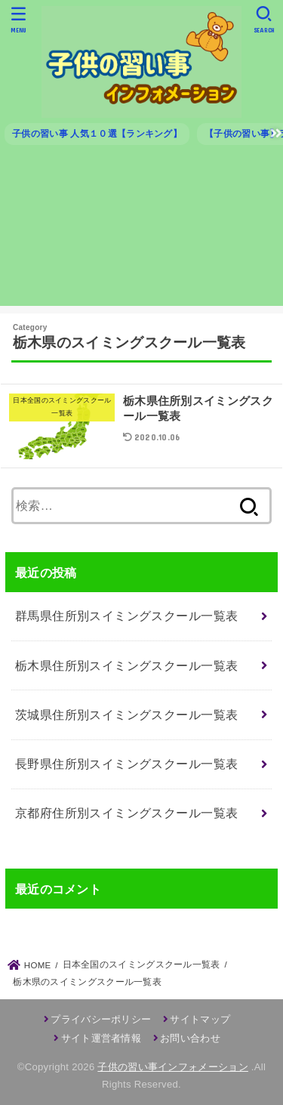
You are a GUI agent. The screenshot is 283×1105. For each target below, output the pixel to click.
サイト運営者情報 (101, 1038)
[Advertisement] (141, 231)
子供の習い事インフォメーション (172, 1067)
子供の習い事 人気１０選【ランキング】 (97, 133)
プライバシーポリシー (101, 1019)
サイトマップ (200, 1019)
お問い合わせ (190, 1038)
